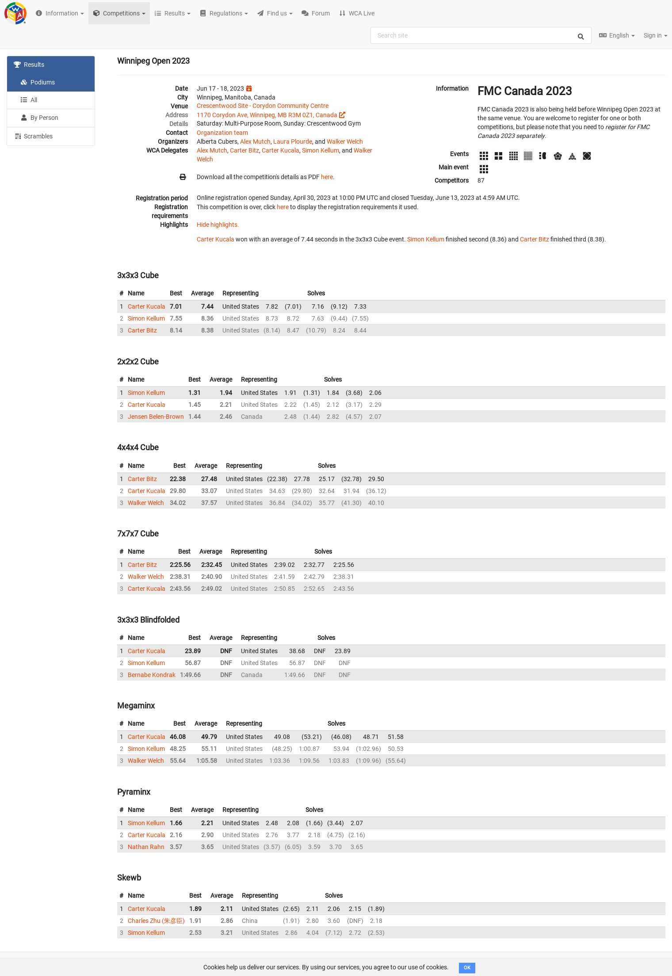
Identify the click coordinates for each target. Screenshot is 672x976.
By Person (39, 117)
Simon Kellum (320, 150)
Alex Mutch (255, 141)
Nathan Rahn (146, 846)
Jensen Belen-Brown (156, 416)
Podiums (37, 82)
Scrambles (33, 136)
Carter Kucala (280, 150)
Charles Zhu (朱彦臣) (156, 920)
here (327, 176)
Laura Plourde (292, 141)
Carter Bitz (244, 150)
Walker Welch (345, 141)
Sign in (656, 35)
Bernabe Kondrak (152, 674)
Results (29, 64)
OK (467, 968)
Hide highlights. (218, 224)
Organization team (222, 132)
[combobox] (481, 35)
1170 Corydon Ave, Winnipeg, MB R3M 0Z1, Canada (267, 115)
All (28, 99)
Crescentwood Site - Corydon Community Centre (262, 105)
